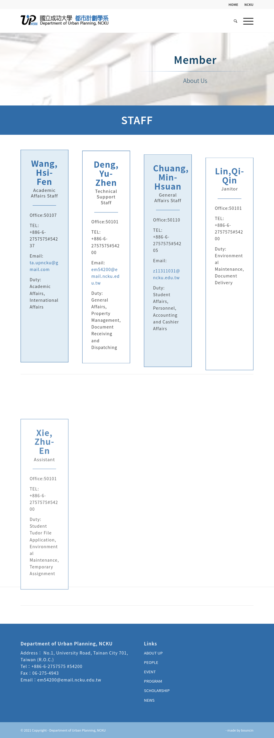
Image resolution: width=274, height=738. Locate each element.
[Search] (235, 21)
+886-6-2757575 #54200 (57, 666)
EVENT (150, 671)
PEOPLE (151, 662)
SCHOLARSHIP (156, 690)
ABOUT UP (153, 653)
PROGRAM (153, 681)
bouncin (247, 730)
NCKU (248, 4)
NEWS (149, 700)
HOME (233, 4)
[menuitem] (233, 4)
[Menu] (246, 21)
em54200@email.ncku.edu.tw (105, 281)
